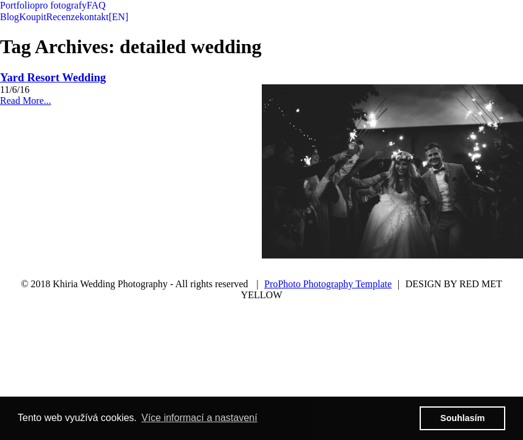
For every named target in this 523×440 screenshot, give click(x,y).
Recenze (63, 17)
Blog (9, 17)
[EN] (118, 17)
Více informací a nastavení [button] (199, 418)
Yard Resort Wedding (53, 77)
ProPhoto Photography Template (327, 284)
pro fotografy (61, 5)
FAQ (96, 5)
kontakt (94, 17)
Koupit (32, 17)
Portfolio (17, 5)
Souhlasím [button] (462, 418)
